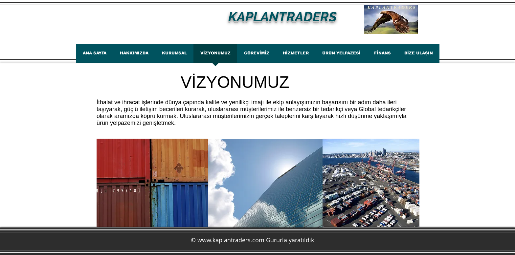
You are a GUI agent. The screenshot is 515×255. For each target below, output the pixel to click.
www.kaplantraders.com (230, 240)
